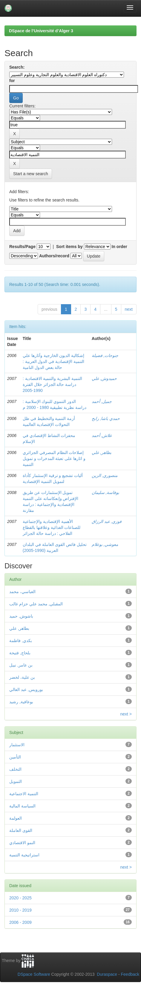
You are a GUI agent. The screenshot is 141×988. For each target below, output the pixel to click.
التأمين (15, 757)
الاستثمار (16, 744)
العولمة (15, 818)
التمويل (15, 781)
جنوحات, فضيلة (105, 355)
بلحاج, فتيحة (19, 652)
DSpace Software (34, 974)
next (129, 309)
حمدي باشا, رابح (106, 418)
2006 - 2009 (20, 922)
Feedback (130, 974)
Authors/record (54, 255)
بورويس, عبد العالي (26, 689)
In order (119, 246)
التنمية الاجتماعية (23, 793)
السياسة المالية (22, 806)
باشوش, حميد (21, 616)
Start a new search (30, 173)
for (12, 80)
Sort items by (69, 246)
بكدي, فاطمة (20, 640)
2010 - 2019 (20, 910)
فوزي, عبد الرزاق (107, 521)
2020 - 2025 (20, 897)
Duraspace (107, 974)
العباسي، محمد (22, 591)
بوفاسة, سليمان (105, 492)
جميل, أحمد (102, 401)
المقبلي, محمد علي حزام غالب (36, 603)
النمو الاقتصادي (22, 842)
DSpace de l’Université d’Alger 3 (41, 30)
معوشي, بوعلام (105, 544)
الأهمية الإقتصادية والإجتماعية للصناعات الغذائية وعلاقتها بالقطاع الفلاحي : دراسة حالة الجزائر (52, 527)
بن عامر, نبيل (21, 665)
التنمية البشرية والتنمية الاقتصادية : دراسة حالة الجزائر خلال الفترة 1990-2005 (52, 384)
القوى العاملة (20, 830)
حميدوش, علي (104, 378)
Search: (16, 67)
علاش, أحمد (102, 435)
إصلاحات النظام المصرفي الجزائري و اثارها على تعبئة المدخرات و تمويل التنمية (54, 458)
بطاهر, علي (102, 452)
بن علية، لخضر (22, 677)
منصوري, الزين (105, 475)
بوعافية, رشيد (21, 701)
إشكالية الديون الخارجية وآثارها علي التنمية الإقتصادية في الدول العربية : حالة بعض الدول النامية (54, 361)
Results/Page (22, 246)
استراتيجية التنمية (24, 854)
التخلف (15, 769)
